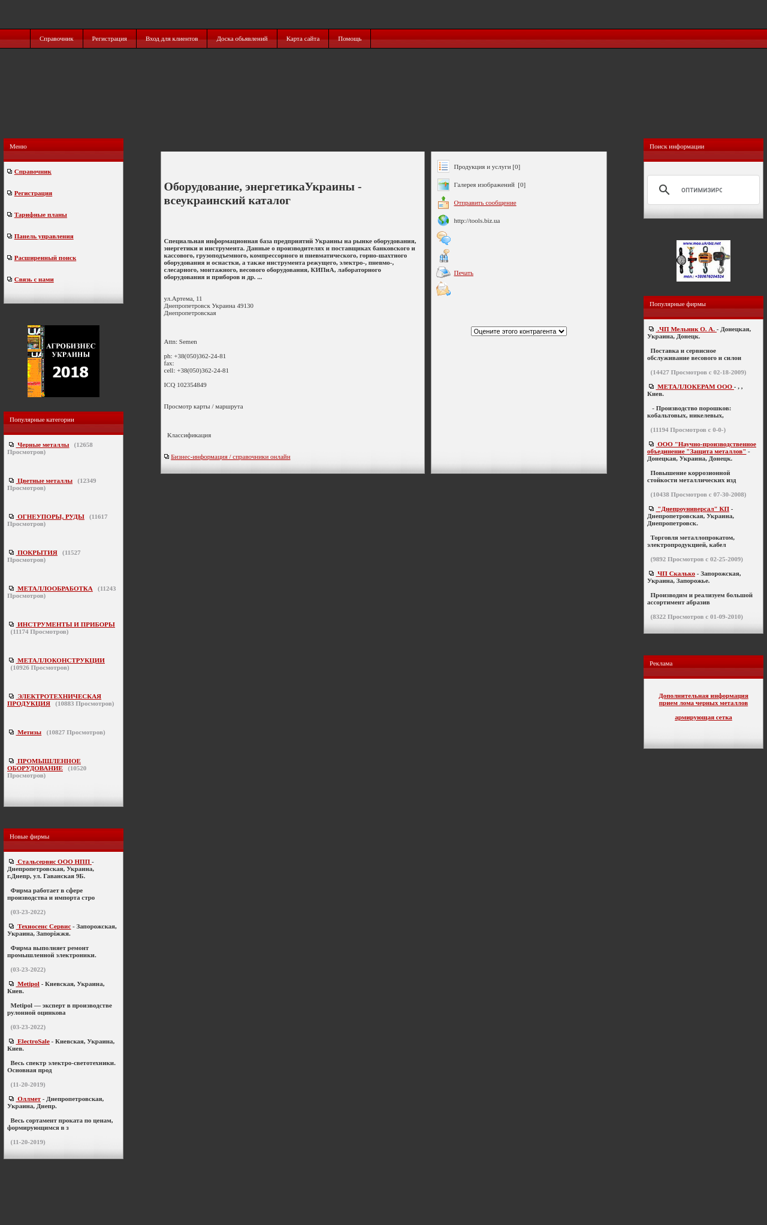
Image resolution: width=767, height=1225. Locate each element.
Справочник (57, 38)
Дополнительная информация (703, 695)
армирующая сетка (703, 717)
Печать (464, 272)
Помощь (349, 38)
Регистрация (109, 38)
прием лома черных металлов (703, 702)
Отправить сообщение (485, 202)
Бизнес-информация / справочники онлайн (230, 456)
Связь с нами (34, 279)
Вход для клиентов (172, 38)
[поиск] (701, 190)
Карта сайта (303, 38)
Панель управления (44, 236)
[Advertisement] (385, 106)
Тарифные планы (40, 214)
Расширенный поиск (45, 257)
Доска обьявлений (241, 38)
